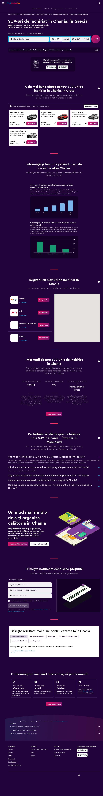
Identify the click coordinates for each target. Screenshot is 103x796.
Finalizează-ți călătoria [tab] (21, 645)
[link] (32, 123)
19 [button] (29, 71)
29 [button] (43, 76)
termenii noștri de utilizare (43, 613)
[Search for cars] (3, 17)
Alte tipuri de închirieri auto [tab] (69, 640)
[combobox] (18, 34)
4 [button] (24, 62)
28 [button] (39, 76)
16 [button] (48, 67)
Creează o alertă (89, 695)
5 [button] (29, 62)
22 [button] (43, 71)
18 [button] (25, 71)
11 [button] (24, 67)
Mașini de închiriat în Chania (61, 14)
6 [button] (34, 62)
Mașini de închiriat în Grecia (28, 14)
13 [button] (34, 67)
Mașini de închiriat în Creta (45, 14)
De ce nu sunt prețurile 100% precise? (56, 737)
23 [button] (48, 71)
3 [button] (20, 62)
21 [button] (39, 71)
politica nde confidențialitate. (19, 615)
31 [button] (20, 81)
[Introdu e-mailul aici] (33, 599)
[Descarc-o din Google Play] (82, 754)
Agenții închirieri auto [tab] (38, 640)
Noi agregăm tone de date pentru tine (56, 734)
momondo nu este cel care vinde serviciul (56, 730)
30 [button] (48, 76)
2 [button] (48, 57)
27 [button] (34, 76)
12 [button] (29, 67)
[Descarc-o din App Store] (82, 759)
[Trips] (3, 23)
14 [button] (39, 67)
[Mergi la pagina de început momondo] (13, 3)
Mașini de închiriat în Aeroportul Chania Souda (24, 655)
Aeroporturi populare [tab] (20, 640)
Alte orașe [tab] (53, 640)
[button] (3, 3)
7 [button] (38, 62)
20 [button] (34, 71)
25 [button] (25, 76)
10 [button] (20, 67)
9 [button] (48, 62)
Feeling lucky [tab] (37, 645)
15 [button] (43, 67)
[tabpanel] (55, 223)
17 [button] (20, 71)
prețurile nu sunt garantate (61, 725)
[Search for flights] (3, 9)
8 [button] (43, 62)
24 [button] (20, 76)
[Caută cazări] (3, 13)
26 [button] (29, 76)
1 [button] (43, 57)
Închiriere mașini (14, 14)
